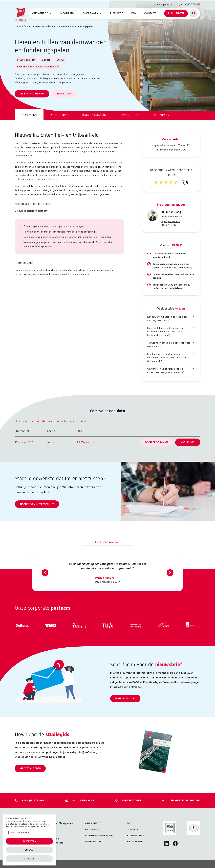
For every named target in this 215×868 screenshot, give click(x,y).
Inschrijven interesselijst (36, 503)
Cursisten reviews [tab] (107, 541)
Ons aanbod (93, 822)
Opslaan (29, 849)
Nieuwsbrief (135, 840)
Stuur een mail (80, 799)
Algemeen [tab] (29, 113)
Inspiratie (117, 13)
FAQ (134, 13)
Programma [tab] (59, 113)
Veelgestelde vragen (181, 799)
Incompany (67, 13)
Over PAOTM (92, 13)
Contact (150, 13)
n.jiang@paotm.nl (170, 220)
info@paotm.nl (163, 4)
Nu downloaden (30, 767)
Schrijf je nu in (125, 697)
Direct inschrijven (32, 92)
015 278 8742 (168, 223)
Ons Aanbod (42, 13)
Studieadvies (128, 799)
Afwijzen (29, 858)
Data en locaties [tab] (95, 113)
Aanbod (28, 25)
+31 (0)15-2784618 (188, 4)
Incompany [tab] (161, 113)
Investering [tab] (130, 113)
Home (18, 25)
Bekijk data (64, 92)
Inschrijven (176, 12)
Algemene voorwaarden (101, 834)
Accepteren (29, 841)
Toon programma (156, 441)
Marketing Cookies (20, 832)
